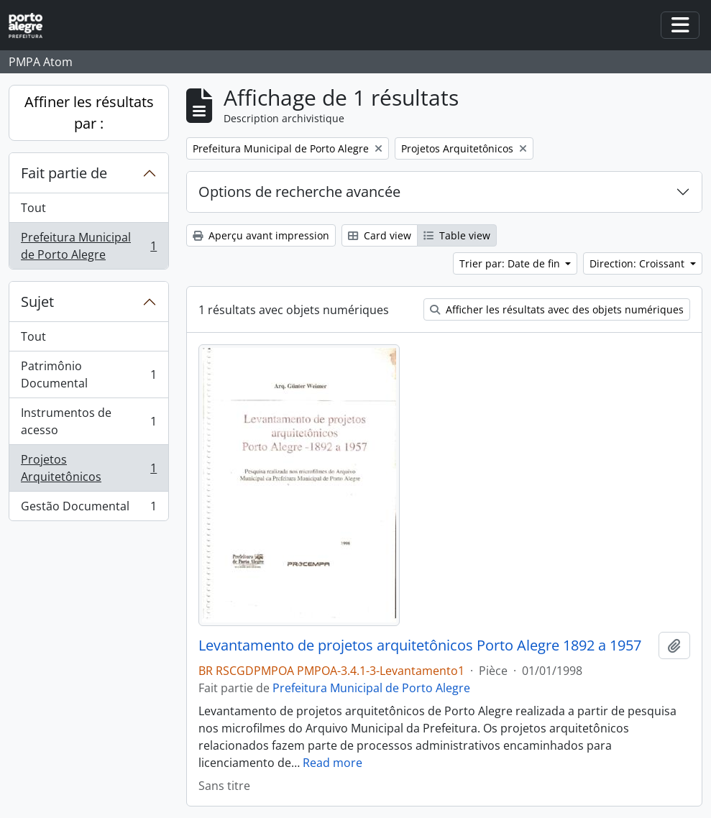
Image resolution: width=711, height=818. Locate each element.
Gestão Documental (88, 508)
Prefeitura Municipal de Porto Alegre (88, 245)
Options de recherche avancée (299, 191)
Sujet (37, 301)
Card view (379, 235)
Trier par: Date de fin (511, 263)
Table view (456, 235)
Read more (332, 763)
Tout (33, 208)
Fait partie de (64, 173)
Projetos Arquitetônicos (88, 467)
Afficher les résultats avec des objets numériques (557, 309)
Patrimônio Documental (88, 374)
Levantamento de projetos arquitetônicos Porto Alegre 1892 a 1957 (419, 645)
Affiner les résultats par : (89, 112)
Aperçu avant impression (261, 235)
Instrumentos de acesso (88, 421)
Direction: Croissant (638, 263)
